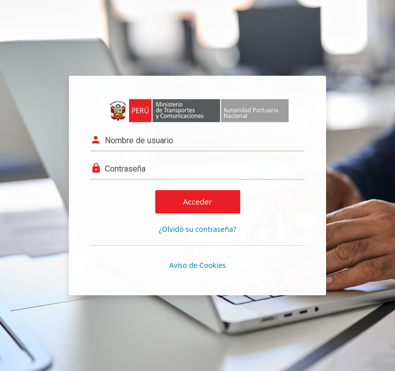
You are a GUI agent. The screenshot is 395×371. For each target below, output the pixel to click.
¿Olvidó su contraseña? (198, 229)
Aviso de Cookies (197, 265)
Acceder (197, 201)
